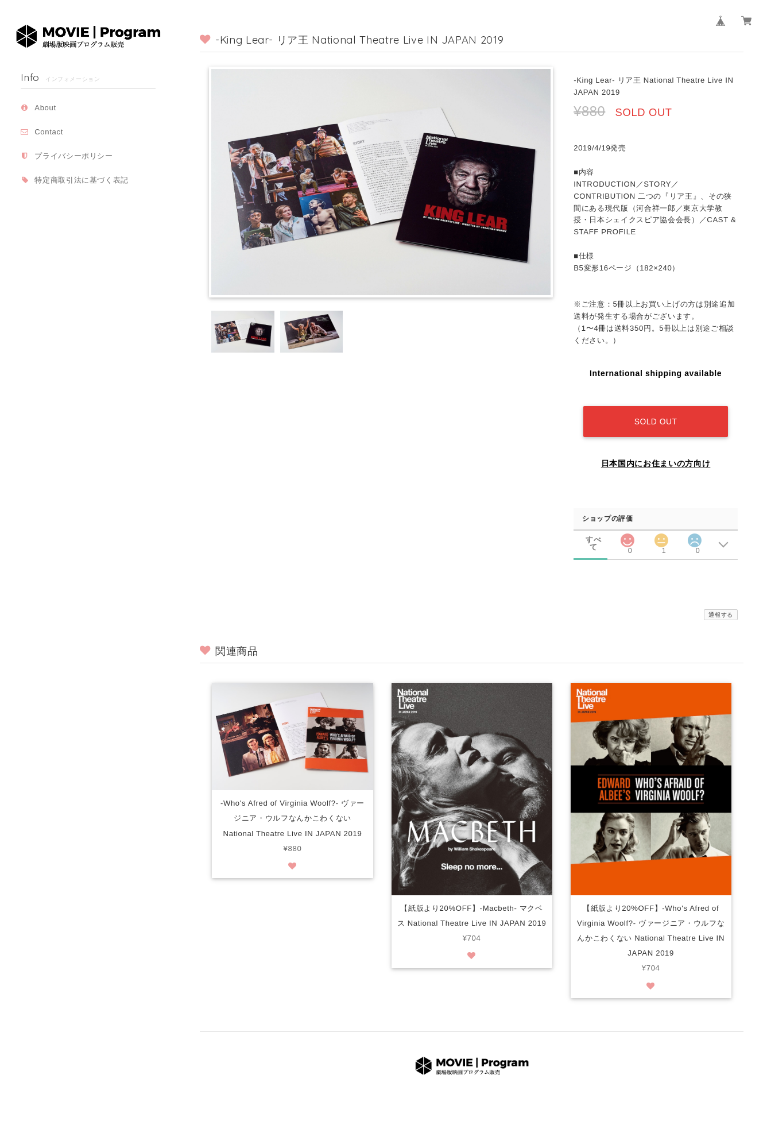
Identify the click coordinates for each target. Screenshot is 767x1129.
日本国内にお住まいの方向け (656, 454)
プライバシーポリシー (73, 156)
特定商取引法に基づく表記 (81, 180)
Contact (48, 131)
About (45, 107)
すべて (593, 531)
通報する (720, 606)
